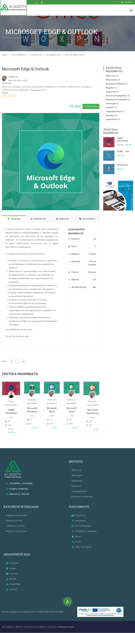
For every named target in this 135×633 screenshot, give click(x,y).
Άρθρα (76, 536)
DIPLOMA (59, 612)
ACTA (51, 612)
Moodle (11, 579)
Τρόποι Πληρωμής (81, 526)
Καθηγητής (13, 77)
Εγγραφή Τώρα (90, 106)
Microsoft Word (52, 410)
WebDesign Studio (66, 627)
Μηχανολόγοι (74, 87)
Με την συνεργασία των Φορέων (16, 612)
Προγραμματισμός (114, 111)
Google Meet (13, 584)
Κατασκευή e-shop (14, 521)
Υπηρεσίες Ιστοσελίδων (16, 515)
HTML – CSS (123, 151)
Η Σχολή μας (78, 515)
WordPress (122, 165)
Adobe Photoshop (11, 411)
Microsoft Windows (32, 410)
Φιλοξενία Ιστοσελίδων (16, 531)
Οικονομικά (86, 87)
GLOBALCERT (42, 612)
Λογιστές (63, 87)
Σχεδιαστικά (111, 119)
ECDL (33, 612)
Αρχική (5, 55)
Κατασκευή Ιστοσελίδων (117, 100)
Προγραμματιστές (53, 55)
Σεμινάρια (110, 115)
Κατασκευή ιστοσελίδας (82, 496)
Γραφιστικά (111, 92)
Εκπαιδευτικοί (51, 87)
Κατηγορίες (7, 83)
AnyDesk (11, 589)
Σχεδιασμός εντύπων (15, 526)
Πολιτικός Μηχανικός (19, 90)
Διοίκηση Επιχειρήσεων (33, 87)
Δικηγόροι (17, 87)
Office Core (7, 87)
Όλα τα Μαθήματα (19, 55)
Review (5, 93)
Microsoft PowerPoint (92, 412)
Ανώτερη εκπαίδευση (115, 84)
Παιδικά (5, 90)
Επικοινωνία (78, 521)
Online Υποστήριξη (81, 547)
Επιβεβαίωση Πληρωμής (84, 531)
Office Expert (111, 80)
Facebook (12, 563)
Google (11, 568)
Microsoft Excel (71, 410)
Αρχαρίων (110, 88)
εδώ (30, 329)
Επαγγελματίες (36, 55)
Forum (76, 542)
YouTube (11, 574)
